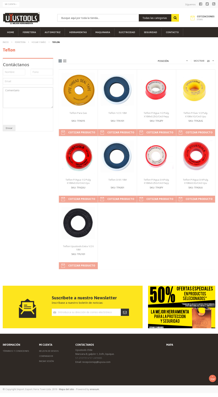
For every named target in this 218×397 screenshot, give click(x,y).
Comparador (46, 356)
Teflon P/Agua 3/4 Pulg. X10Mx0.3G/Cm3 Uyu (196, 181)
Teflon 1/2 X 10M (117, 113)
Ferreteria (20, 42)
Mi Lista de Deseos (49, 351)
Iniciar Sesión (46, 361)
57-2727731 (81, 358)
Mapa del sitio (66, 389)
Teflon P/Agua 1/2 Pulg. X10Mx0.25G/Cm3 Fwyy (156, 114)
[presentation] (27, 117)
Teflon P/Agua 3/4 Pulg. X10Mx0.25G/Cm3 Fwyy (156, 181)
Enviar (9, 128)
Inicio (6, 42)
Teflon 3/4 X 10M (117, 179)
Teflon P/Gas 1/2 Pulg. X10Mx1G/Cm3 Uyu (195, 114)
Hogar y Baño (39, 42)
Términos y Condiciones (16, 351)
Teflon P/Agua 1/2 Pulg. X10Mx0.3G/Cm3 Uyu (78, 181)
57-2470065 (96, 358)
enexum (94, 389)
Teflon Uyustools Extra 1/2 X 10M (78, 248)
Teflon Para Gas (78, 113)
